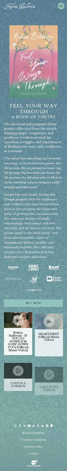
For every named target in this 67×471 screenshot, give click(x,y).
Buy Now (33, 303)
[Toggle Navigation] (61, 6)
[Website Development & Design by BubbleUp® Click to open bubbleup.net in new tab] (33, 463)
